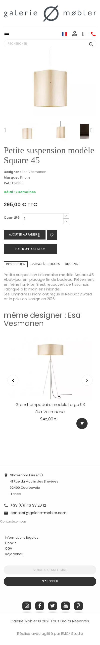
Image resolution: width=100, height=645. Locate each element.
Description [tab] (15, 264)
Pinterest (78, 606)
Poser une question (30, 249)
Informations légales (21, 537)
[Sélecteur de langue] (64, 34)
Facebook (39, 606)
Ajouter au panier (24, 235)
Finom (25, 177)
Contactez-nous (13, 521)
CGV (8, 548)
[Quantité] (42, 218)
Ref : (7, 183)
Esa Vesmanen (34, 171)
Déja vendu (14, 554)
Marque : (11, 177)
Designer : (12, 172)
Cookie (11, 543)
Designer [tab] (72, 264)
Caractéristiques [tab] (45, 264)
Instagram (26, 606)
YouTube (65, 606)
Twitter (52, 606)
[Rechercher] (50, 44)
